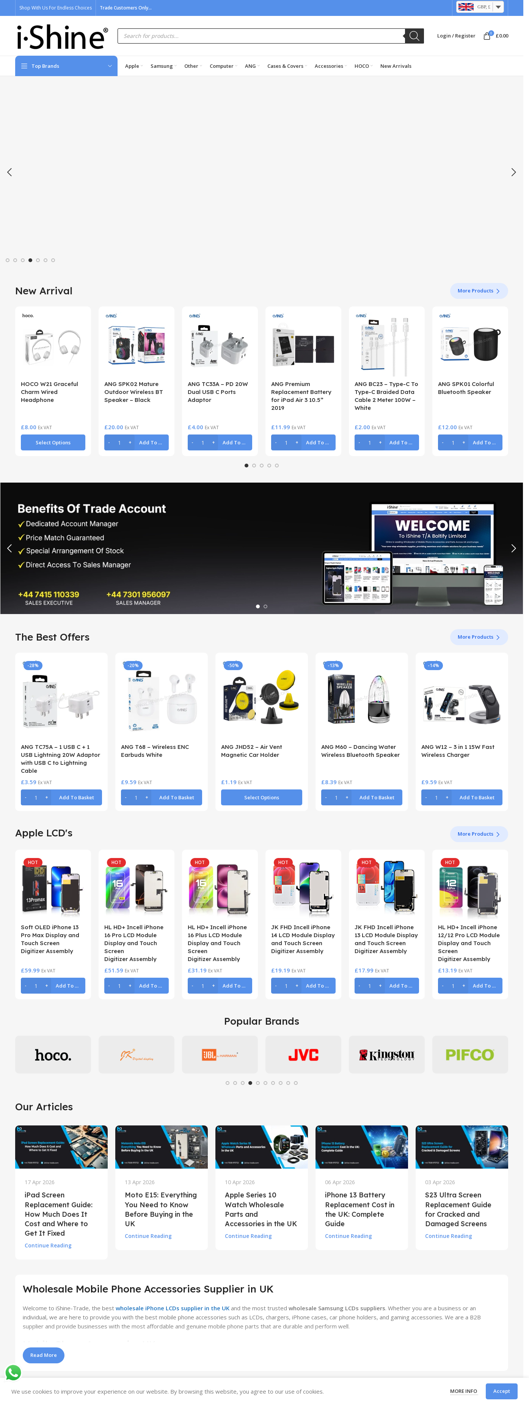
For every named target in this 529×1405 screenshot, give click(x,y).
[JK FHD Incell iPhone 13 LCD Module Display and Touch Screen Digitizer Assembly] (387, 887)
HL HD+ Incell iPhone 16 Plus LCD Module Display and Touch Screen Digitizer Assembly (217, 943)
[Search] (414, 36)
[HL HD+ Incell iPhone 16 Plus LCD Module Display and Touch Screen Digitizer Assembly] (220, 887)
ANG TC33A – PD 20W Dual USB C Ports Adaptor (218, 391)
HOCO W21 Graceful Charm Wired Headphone (49, 391)
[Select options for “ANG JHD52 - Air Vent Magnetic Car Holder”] (261, 797)
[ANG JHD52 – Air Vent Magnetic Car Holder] (261, 698)
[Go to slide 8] (281, 1083)
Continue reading (48, 1245)
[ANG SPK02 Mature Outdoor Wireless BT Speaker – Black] (136, 344)
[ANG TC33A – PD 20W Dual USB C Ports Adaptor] (220, 344)
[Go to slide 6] (45, 260)
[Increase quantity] (130, 442)
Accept (501, 1391)
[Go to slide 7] (53, 260)
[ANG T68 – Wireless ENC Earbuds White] (161, 698)
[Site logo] (62, 35)
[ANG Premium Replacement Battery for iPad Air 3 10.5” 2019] (303, 344)
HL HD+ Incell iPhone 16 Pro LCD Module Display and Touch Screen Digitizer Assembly (133, 943)
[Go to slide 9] (288, 1083)
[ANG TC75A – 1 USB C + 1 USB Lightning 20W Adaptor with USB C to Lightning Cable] (61, 698)
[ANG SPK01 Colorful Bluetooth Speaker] (470, 344)
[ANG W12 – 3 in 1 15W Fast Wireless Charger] (461, 698)
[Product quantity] (119, 442)
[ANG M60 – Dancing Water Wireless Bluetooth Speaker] (361, 698)
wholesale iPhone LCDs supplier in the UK (172, 1308)
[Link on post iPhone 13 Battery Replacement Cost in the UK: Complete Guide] (362, 1147)
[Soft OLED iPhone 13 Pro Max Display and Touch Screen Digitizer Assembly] (53, 887)
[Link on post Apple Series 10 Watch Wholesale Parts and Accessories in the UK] (261, 1147)
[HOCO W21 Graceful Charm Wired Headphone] (53, 344)
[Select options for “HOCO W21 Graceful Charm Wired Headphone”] (53, 442)
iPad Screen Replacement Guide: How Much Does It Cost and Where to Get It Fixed (59, 1214)
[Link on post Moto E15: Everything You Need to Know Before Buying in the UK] (161, 1147)
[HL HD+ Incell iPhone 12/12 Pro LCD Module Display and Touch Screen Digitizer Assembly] (470, 887)
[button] (9, 172)
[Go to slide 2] (15, 260)
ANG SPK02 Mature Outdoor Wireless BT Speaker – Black (133, 391)
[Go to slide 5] (38, 260)
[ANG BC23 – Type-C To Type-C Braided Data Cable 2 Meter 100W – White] (387, 344)
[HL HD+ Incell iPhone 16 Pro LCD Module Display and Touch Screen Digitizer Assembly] (136, 887)
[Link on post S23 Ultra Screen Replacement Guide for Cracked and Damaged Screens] (462, 1147)
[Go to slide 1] (7, 260)
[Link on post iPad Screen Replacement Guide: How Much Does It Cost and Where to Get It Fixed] (61, 1147)
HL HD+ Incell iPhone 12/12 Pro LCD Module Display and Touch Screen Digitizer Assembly (469, 943)
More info (464, 1391)
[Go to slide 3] (23, 260)
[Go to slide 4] (30, 260)
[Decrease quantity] (109, 442)
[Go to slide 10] (296, 1083)
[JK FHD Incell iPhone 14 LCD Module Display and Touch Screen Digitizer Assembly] (303, 887)
